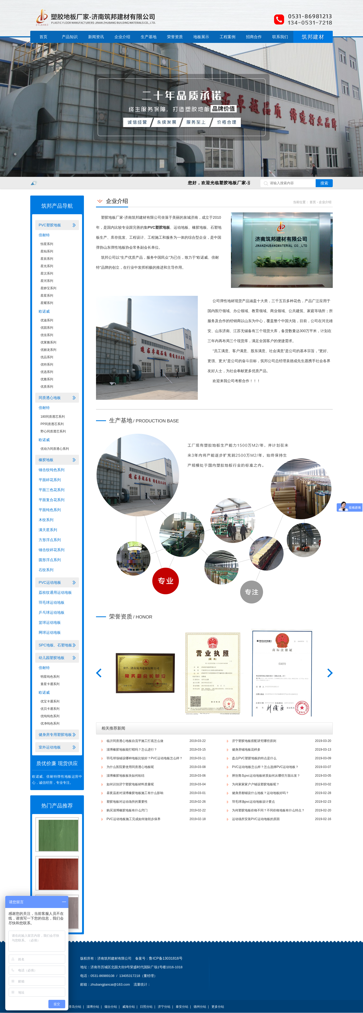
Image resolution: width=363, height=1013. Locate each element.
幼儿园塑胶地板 (51, 658)
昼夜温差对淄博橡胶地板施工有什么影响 (135, 793)
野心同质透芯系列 (53, 431)
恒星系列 (47, 244)
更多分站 (217, 1007)
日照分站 (146, 1007)
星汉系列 (47, 273)
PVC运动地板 (50, 582)
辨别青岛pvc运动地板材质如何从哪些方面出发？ (266, 775)
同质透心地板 (50, 398)
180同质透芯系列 (53, 416)
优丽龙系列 (48, 350)
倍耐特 (44, 235)
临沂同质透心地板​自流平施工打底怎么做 (135, 741)
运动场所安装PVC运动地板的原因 (256, 819)
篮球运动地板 (50, 622)
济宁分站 (164, 1007)
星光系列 (47, 266)
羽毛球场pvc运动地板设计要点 (253, 802)
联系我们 (280, 36)
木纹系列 (46, 520)
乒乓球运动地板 (51, 612)
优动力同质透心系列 (55, 449)
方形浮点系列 (50, 540)
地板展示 (201, 36)
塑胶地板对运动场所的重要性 (127, 802)
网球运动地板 (50, 632)
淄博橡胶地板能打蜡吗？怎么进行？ (132, 749)
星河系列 (47, 281)
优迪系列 (47, 320)
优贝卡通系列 (50, 709)
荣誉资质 (175, 36)
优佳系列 (47, 335)
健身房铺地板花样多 (246, 749)
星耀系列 (47, 303)
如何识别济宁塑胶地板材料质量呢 (130, 784)
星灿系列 (47, 251)
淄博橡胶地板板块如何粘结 (125, 775)
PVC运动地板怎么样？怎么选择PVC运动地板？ (265, 767)
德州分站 (200, 1007)
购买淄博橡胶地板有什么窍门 (127, 810)
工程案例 (227, 36)
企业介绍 (122, 36)
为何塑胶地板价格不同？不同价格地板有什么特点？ (268, 810)
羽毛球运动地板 (51, 602)
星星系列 (47, 295)
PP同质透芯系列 (52, 424)
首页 (43, 36)
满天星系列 (48, 530)
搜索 (324, 183)
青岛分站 (75, 1007)
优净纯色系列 (50, 723)
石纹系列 (46, 570)
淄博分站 (93, 1007)
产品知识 (70, 36)
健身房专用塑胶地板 (55, 734)
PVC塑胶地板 (50, 225)
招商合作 (254, 36)
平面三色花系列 (51, 490)
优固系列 (47, 328)
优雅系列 (47, 379)
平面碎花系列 (50, 480)
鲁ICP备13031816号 (166, 958)
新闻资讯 (96, 36)
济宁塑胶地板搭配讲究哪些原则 (254, 741)
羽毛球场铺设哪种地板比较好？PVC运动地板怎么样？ (145, 758)
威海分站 (128, 1007)
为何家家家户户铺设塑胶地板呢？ (255, 784)
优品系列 (47, 357)
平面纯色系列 (50, 510)
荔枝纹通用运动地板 (55, 592)
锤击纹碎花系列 (51, 550)
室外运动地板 (50, 747)
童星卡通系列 (50, 684)
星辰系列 (47, 259)
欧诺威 (44, 311)
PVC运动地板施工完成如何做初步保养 (133, 819)
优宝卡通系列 (50, 701)
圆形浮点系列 (50, 560)
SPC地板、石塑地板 (55, 645)
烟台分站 (110, 1007)
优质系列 (47, 386)
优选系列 (47, 372)
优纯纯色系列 (50, 716)
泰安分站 (182, 1007)
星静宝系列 (48, 288)
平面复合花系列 (51, 500)
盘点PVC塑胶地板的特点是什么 (254, 758)
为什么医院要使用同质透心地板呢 (130, 767)
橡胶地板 (46, 460)
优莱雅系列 (48, 342)
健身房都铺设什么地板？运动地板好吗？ (260, 793)
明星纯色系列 (50, 676)
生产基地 (149, 36)
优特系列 (47, 364)
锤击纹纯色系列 (51, 470)
